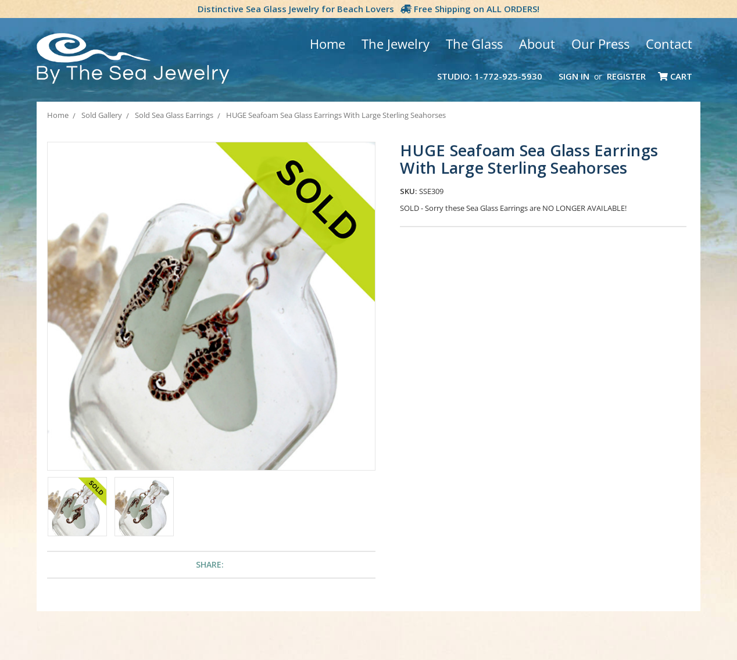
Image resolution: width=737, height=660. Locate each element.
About (537, 43)
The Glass (474, 43)
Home (327, 43)
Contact (669, 43)
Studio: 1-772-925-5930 (489, 76)
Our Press (600, 43)
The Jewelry (396, 43)
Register (626, 76)
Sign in (574, 76)
